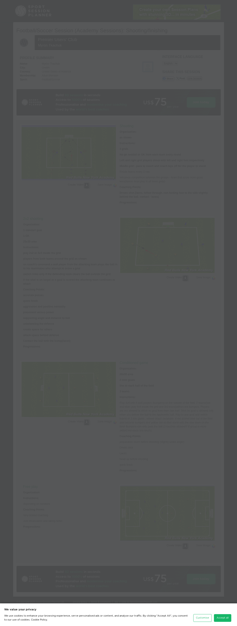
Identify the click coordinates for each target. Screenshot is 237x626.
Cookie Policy (39, 620)
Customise (202, 618)
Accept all (223, 618)
